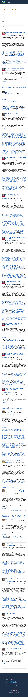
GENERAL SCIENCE (13, 53)
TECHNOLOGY (20, 132)
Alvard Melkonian (9, 93)
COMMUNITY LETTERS (6, 189)
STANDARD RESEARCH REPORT (7, 151)
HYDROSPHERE (17, 143)
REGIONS (22, 86)
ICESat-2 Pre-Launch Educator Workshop (14, 460)
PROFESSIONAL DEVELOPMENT (11, 52)
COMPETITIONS (13, 179)
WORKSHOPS (21, 217)
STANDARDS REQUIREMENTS (7, 233)
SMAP (9, 135)
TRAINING (12, 60)
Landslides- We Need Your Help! (12, 543)
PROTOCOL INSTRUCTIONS (13, 516)
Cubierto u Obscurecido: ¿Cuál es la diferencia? (13, 282)
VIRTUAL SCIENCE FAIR (15, 148)
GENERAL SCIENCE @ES (14, 181)
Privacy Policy (11, 692)
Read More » (4, 48)
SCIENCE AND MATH (13, 101)
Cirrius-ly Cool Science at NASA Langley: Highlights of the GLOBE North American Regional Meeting (14, 389)
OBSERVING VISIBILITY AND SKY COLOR (12, 58)
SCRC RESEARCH (5, 272)
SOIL (11, 146)
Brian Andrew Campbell (10, 462)
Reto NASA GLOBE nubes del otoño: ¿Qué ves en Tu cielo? (15, 238)
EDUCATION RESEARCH (14, 130)
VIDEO (3, 107)
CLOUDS (23, 54)
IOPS (13, 188)
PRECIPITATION (12, 86)
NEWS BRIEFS (17, 60)
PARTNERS (24, 62)
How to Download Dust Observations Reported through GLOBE (13, 324)
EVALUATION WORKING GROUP (7, 141)
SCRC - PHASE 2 (5, 135)
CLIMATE (23, 83)
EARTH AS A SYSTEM (5, 86)
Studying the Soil (9, 519)
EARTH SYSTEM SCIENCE (16, 138)
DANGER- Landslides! (10, 613)
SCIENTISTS (4, 63)
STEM (11, 51)
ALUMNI (10, 62)
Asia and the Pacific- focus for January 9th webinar (14, 579)
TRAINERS (18, 63)
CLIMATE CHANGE (16, 180)
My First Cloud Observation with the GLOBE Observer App (15, 33)
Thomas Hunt (8, 650)
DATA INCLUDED (9, 137)
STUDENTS (9, 63)
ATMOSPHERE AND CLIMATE (14, 55)
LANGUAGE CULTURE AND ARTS (16, 177)
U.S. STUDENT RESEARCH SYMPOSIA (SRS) (13, 152)
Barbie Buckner (9, 35)
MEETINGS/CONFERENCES (9, 140)
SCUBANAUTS (15, 133)
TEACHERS (14, 63)
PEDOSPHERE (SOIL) (9, 144)
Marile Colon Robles (9, 70)
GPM (25, 135)
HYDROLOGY (22, 145)
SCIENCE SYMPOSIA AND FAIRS (7, 217)
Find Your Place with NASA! (11, 113)
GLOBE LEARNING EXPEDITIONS (15, 259)
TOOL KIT (20, 516)
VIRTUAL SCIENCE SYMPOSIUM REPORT (16, 231)
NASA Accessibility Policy (14, 694)
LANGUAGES (18, 109)
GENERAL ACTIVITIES (21, 61)
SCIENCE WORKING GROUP (18, 141)
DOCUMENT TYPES (17, 277)
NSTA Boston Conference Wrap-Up (13, 648)
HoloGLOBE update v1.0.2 (11, 411)
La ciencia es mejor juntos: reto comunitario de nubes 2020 (15, 158)
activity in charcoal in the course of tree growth (14, 91)
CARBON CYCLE (5, 102)
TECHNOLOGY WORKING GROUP (19, 142)
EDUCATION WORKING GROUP (7, 142)
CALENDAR (7, 107)
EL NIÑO (12, 135)
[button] (25, 2)
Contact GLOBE (17, 692)
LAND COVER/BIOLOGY (6, 146)
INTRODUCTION (13, 64)
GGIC (18, 134)
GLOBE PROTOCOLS (20, 53)
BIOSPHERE (18, 105)
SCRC (12, 133)
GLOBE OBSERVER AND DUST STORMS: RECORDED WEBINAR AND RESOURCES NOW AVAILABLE (15, 355)
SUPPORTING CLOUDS (6, 66)
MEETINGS (23, 106)
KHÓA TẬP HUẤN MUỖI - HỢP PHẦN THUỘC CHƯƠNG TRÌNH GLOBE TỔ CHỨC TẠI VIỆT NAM (15, 491)
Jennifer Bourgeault (9, 520)
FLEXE (9, 133)
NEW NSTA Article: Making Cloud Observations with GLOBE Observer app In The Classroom (15, 196)
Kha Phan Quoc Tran (6, 493)
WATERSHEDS (7, 134)
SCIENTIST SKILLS (5, 54)
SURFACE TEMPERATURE (12, 102)
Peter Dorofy (8, 412)
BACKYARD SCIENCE (5, 53)
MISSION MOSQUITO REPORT (13, 153)
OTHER (23, 259)
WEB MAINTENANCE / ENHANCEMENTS (16, 451)
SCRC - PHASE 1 (22, 134)
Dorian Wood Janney (10, 115)
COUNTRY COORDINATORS (17, 62)
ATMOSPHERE (18, 54)
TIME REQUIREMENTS (16, 455)
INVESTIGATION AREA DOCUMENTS (8, 110)
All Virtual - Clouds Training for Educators (14, 68)
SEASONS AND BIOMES (6, 436)
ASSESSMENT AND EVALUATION (15, 176)
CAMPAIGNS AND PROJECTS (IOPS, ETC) (16, 216)
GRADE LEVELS (7, 64)
